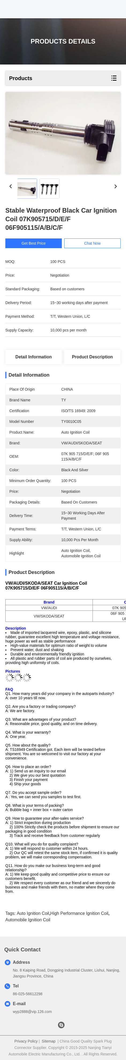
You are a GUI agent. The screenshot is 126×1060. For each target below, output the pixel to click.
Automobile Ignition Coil (27, 920)
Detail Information (34, 357)
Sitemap (48, 1041)
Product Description (92, 357)
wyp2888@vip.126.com (32, 1011)
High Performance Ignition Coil (79, 913)
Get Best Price (37, 243)
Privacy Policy (26, 1041)
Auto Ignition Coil (33, 913)
